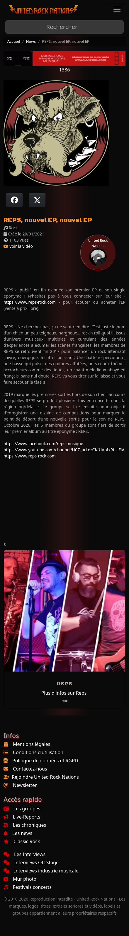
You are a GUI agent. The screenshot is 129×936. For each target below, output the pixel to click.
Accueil (13, 41)
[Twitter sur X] (37, 200)
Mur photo (20, 879)
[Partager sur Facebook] (14, 200)
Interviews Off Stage (31, 862)
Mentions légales (31, 744)
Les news (18, 833)
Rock (64, 701)
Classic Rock (22, 841)
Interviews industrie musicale (41, 870)
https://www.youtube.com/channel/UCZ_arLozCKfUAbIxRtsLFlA (64, 449)
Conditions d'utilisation (38, 752)
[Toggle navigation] (117, 9)
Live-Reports (22, 817)
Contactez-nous (30, 769)
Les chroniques (25, 825)
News (31, 41)
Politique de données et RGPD (45, 760)
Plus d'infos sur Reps (64, 693)
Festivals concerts (28, 887)
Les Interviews (24, 854)
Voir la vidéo (18, 246)
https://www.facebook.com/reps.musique (43, 443)
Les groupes (22, 808)
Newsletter (25, 785)
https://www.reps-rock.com (30, 302)
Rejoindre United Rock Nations (45, 777)
